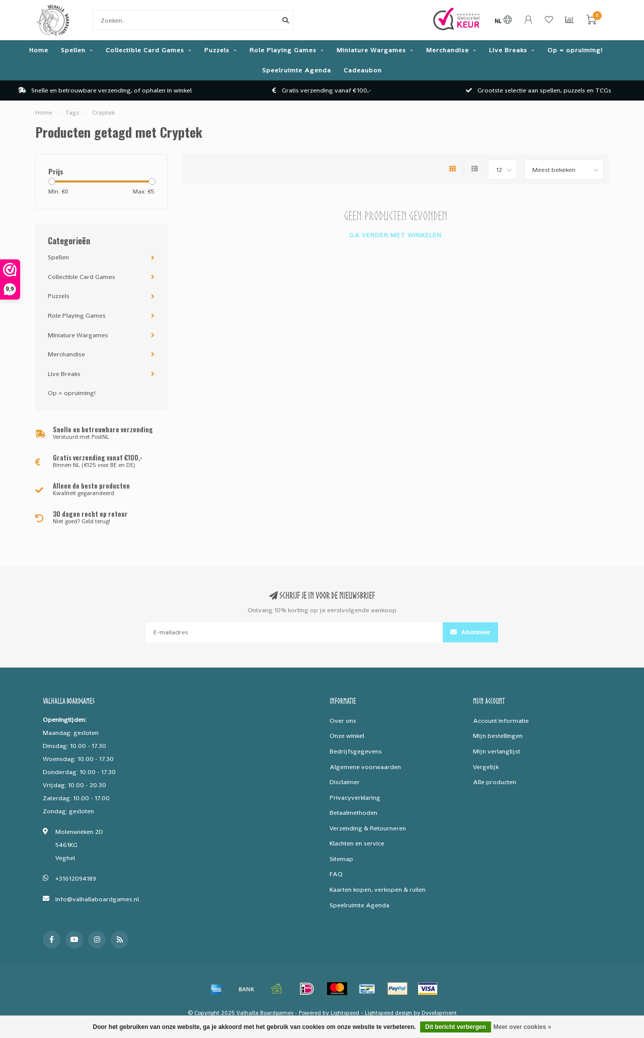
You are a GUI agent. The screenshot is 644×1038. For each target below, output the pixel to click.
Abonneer (470, 632)
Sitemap (341, 859)
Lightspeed (345, 1012)
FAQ (336, 874)
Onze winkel (347, 735)
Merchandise (447, 50)
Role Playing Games (283, 50)
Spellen (73, 50)
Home (38, 50)
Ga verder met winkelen (395, 235)
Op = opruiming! (575, 50)
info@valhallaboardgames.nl (97, 899)
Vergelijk (486, 767)
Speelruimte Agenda (296, 70)
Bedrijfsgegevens (356, 751)
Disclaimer (345, 782)
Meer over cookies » (522, 1026)
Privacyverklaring (355, 797)
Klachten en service (357, 843)
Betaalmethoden (353, 812)
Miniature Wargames (371, 50)
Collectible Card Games (145, 50)
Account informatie (501, 720)
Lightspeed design (388, 1012)
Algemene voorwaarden (365, 767)
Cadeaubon (363, 70)
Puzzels (216, 50)
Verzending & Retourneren (368, 828)
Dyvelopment (439, 1012)
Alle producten (494, 782)
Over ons (343, 720)
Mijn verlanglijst (496, 751)
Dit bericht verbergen (455, 1026)
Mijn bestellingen (498, 735)
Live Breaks (508, 50)
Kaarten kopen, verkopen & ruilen (378, 889)
